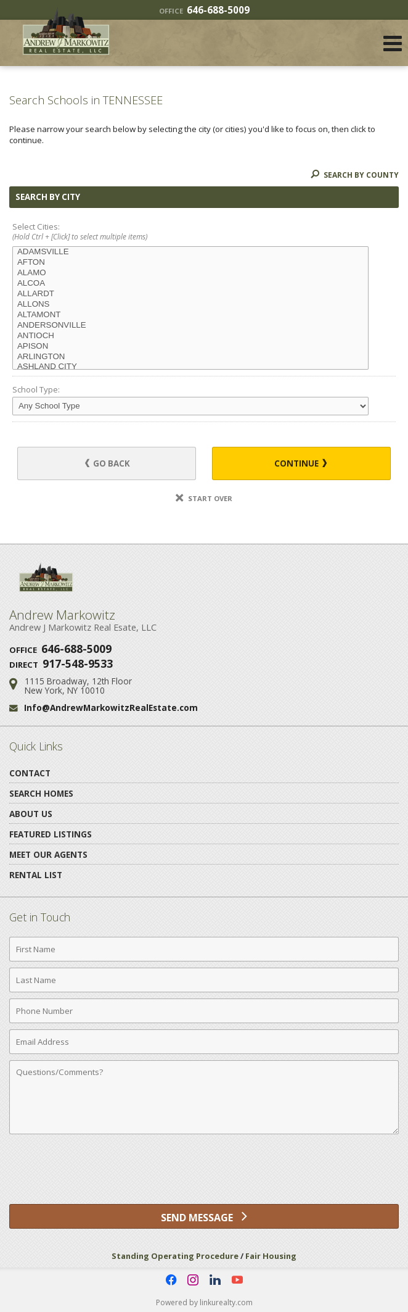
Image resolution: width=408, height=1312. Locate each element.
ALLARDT (190, 294)
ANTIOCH (190, 336)
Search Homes (41, 793)
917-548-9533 (78, 663)
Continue (300, 463)
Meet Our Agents (48, 854)
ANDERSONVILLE (190, 325)
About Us (30, 814)
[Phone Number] (204, 1011)
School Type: (36, 389)
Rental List (35, 875)
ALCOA (190, 283)
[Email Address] (204, 1041)
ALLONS (190, 304)
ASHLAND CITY (190, 367)
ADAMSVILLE (190, 252)
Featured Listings (50, 834)
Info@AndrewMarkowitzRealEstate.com (111, 707)
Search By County (355, 175)
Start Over (204, 498)
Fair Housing (270, 1255)
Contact (30, 773)
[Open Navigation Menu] (392, 43)
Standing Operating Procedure (175, 1255)
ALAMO (190, 273)
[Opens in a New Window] (171, 1280)
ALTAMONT (190, 315)
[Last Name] (204, 980)
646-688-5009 (204, 10)
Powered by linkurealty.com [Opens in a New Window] (204, 1302)
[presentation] (204, 1174)
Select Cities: (204, 232)
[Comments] (204, 1097)
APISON (190, 346)
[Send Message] (204, 1216)
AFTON (190, 262)
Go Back (107, 463)
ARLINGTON (190, 357)
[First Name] (204, 949)
